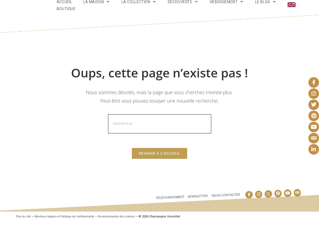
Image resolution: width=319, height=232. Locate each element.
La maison (97, 6)
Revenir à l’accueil (159, 163)
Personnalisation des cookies (127, 226)
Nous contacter (225, 205)
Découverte (183, 6)
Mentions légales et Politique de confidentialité (69, 226)
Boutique (66, 13)
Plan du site (24, 226)
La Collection (139, 6)
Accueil (64, 6)
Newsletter (197, 206)
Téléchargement (168, 207)
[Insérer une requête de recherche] (159, 132)
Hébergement (227, 6)
